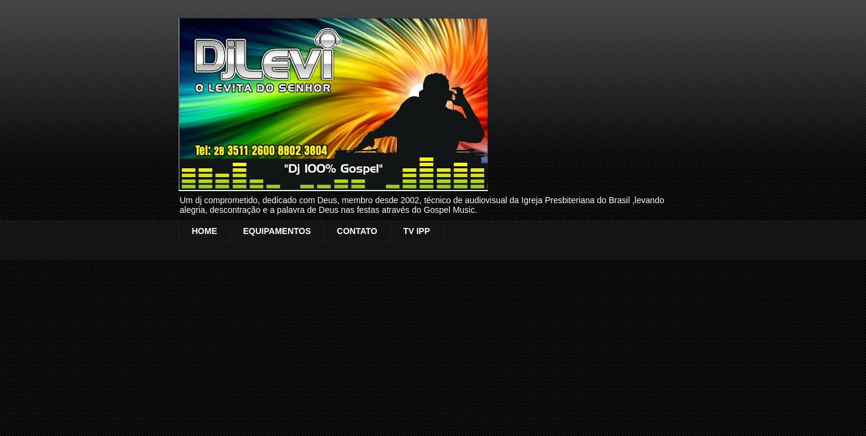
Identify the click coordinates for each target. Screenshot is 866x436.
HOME (204, 231)
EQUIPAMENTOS (277, 231)
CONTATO (357, 231)
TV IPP (416, 231)
